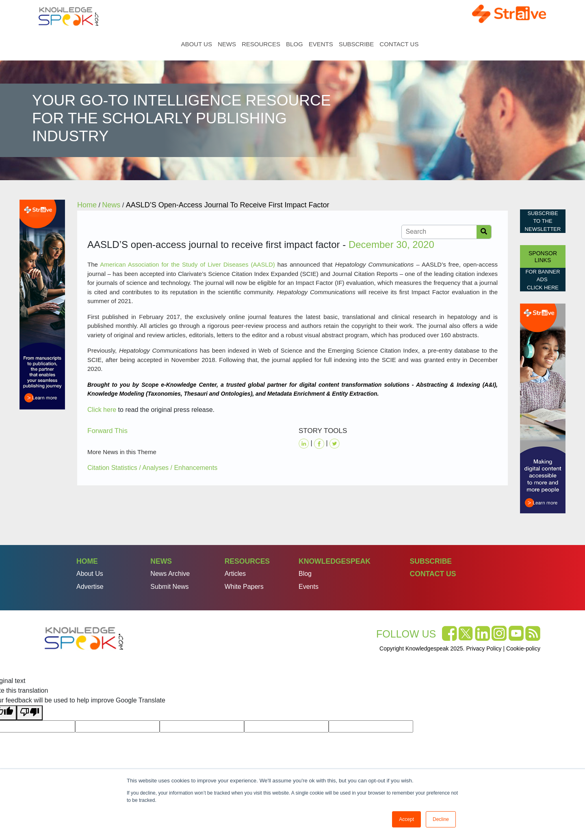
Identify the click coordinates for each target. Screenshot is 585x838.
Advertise (90, 586)
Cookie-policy (523, 648)
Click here (101, 409)
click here (543, 287)
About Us (196, 44)
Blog (294, 44)
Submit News (169, 586)
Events (321, 44)
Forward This (107, 431)
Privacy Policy (483, 648)
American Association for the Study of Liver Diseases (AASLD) (187, 264)
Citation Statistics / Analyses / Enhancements (152, 467)
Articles (235, 573)
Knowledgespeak (334, 561)
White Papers (244, 586)
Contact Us (398, 44)
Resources (261, 44)
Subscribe (356, 44)
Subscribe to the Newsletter (543, 221)
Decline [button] (441, 819)
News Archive (170, 573)
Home (172, 44)
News (227, 44)
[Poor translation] (30, 712)
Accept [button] (406, 819)
